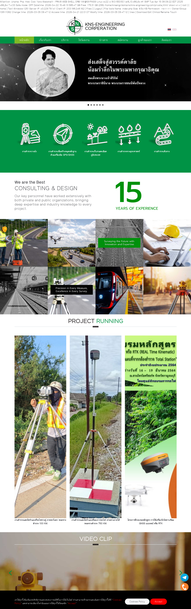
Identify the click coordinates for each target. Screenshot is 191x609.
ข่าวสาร (103, 40)
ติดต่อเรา (167, 40)
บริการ (64, 40)
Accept (158, 601)
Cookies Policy (137, 601)
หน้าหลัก (24, 40)
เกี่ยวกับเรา (45, 40)
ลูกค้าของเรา (145, 40)
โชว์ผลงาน (83, 40)
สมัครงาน (123, 40)
